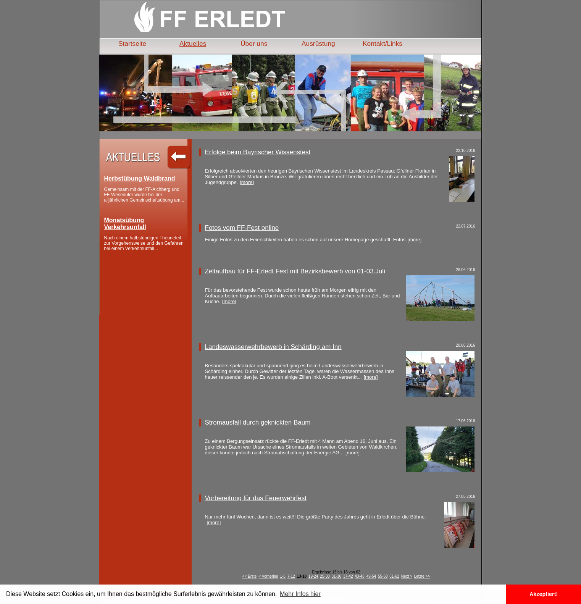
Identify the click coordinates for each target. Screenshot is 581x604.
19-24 (313, 576)
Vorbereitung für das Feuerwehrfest (256, 498)
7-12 (291, 576)
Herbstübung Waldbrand (139, 178)
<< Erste (249, 576)
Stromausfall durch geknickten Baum (258, 422)
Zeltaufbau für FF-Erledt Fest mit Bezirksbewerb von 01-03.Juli (295, 271)
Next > (406, 576)
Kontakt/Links (382, 43)
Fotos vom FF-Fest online (242, 227)
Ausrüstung (318, 43)
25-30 (325, 576)
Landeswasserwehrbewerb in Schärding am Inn (273, 346)
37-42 (348, 576)
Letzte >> (422, 576)
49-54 (371, 576)
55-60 (383, 576)
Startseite (132, 43)
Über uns (253, 43)
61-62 (394, 576)
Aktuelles (192, 43)
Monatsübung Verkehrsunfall (125, 223)
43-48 (360, 576)
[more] (247, 182)
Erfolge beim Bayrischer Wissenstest (258, 152)
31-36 (337, 576)
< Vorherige (268, 576)
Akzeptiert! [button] (543, 594)
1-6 (282, 576)
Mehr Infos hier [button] (300, 594)
